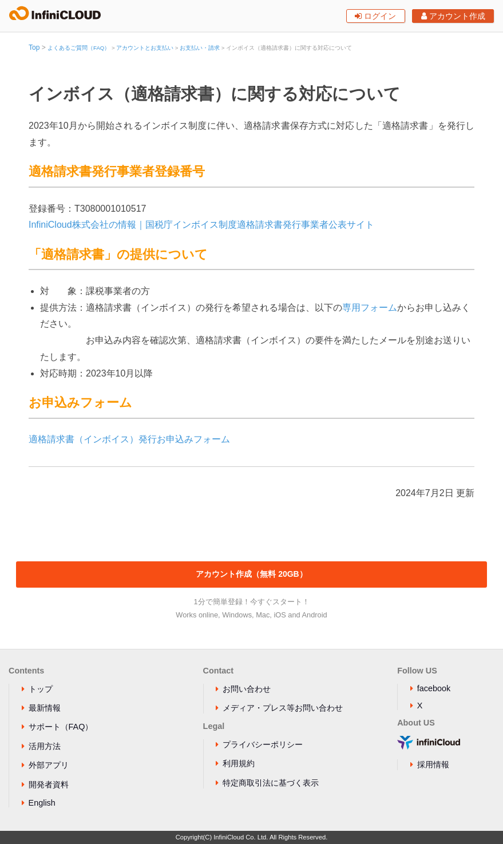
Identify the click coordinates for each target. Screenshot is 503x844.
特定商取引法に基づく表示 (271, 782)
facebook (433, 688)
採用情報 (433, 764)
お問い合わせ (247, 689)
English (42, 802)
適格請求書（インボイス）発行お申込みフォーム (129, 439)
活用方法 (45, 746)
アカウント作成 (453, 16)
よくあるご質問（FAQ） (78, 48)
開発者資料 (49, 784)
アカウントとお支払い (144, 48)
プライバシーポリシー (263, 744)
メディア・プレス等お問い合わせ (283, 707)
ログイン (375, 16)
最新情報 (45, 707)
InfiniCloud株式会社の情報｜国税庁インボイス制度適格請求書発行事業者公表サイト (201, 224)
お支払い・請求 (200, 48)
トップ (41, 689)
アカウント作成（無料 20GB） (251, 573)
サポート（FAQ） (61, 726)
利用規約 (239, 763)
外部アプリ (49, 765)
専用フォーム (369, 307)
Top (34, 47)
